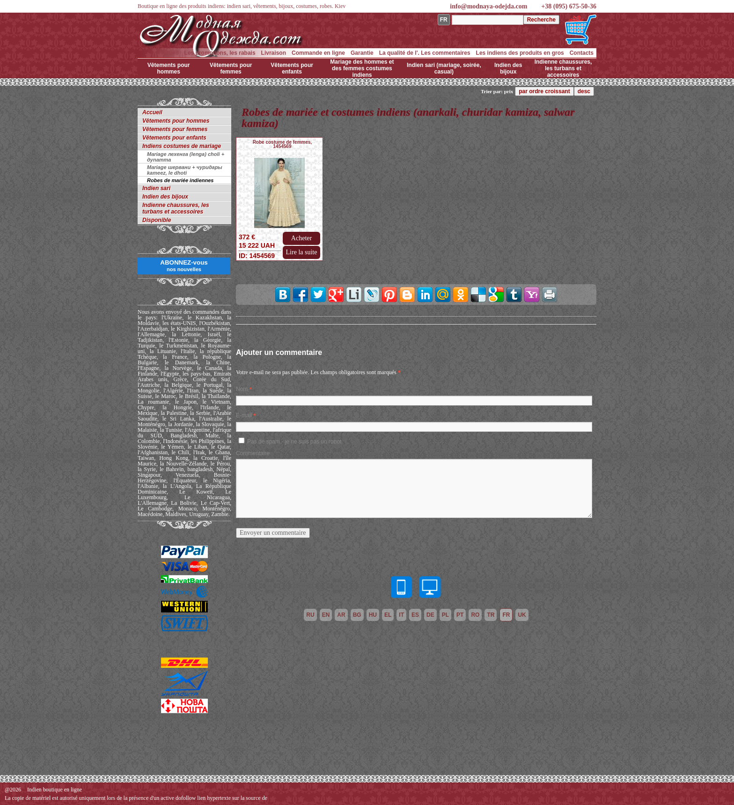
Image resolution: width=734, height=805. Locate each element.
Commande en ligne (318, 53)
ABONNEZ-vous (183, 265)
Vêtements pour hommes (168, 68)
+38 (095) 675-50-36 (568, 6)
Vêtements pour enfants (292, 68)
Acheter (301, 238)
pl (445, 615)
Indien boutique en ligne (54, 789)
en (326, 615)
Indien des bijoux (508, 68)
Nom (242, 389)
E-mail (244, 415)
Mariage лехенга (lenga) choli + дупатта (185, 156)
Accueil (169, 53)
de (430, 615)
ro (475, 615)
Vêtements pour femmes (231, 68)
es (415, 615)
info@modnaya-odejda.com (488, 6)
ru (310, 615)
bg (357, 615)
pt (459, 615)
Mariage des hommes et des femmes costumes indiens (362, 68)
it (401, 615)
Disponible (156, 220)
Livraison (273, 53)
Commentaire (253, 453)
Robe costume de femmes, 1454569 (282, 144)
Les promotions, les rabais (220, 53)
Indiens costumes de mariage (181, 146)
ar (341, 615)
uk (522, 615)
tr (490, 615)
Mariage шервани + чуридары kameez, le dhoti (184, 170)
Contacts (582, 53)
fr (506, 615)
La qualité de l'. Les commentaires (424, 53)
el (387, 615)
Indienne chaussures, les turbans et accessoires (563, 68)
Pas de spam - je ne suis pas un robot (294, 441)
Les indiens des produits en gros (520, 53)
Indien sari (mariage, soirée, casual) (444, 68)
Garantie (362, 53)
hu (373, 615)
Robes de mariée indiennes (180, 180)
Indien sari (156, 188)
